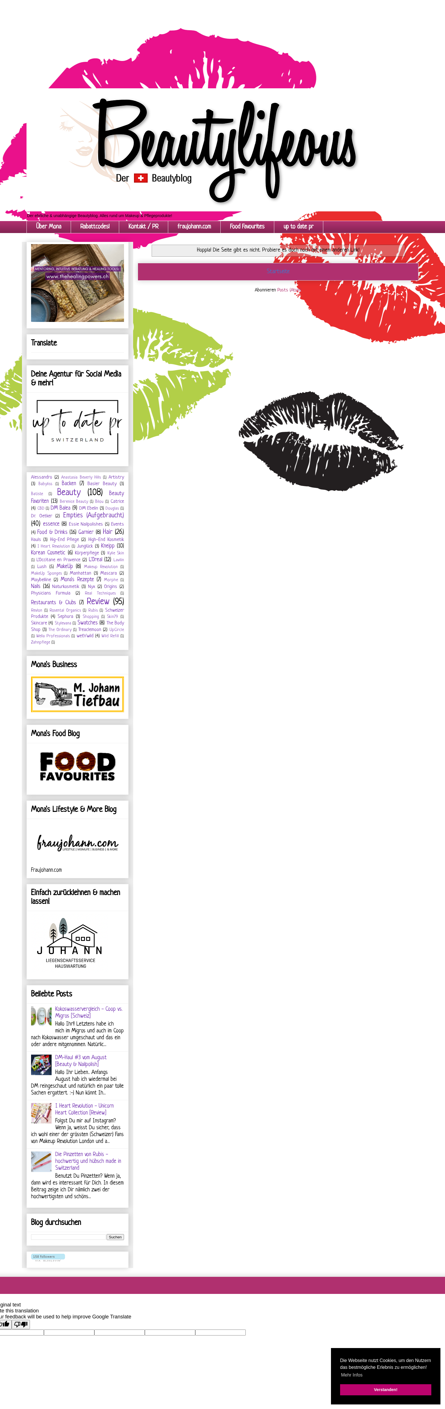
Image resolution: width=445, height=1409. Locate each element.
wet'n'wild (85, 636)
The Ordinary (60, 630)
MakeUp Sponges (46, 573)
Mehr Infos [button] (352, 1375)
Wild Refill (110, 636)
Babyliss (45, 484)
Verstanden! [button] (385, 1389)
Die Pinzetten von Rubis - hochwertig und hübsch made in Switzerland (88, 1161)
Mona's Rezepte (77, 580)
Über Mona (48, 227)
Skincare (39, 623)
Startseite (278, 271)
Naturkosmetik (65, 586)
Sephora (65, 616)
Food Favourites (247, 227)
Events (117, 524)
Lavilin (118, 560)
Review (98, 602)
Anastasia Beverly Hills (81, 477)
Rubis (93, 610)
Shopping (91, 616)
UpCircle (116, 630)
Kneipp (108, 546)
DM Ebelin (88, 508)
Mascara (108, 573)
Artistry (116, 477)
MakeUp (65, 567)
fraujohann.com (194, 227)
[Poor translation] (21, 1324)
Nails (35, 587)
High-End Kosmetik (106, 539)
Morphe (111, 580)
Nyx (91, 586)
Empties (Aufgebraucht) (93, 515)
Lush (41, 566)
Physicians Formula (50, 593)
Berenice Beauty (74, 501)
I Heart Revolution (54, 546)
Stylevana (63, 623)
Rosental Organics (65, 610)
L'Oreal (95, 560)
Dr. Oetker (41, 516)
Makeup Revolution (101, 567)
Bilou (99, 501)
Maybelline (41, 580)
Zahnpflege (40, 642)
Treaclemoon (89, 629)
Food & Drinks (52, 533)
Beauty (69, 493)
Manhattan (80, 573)
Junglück (85, 546)
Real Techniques (100, 593)
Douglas (112, 508)
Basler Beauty (102, 484)
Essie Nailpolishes (86, 524)
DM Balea (61, 508)
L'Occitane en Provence (58, 560)
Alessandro (41, 477)
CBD (40, 508)
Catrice (117, 501)
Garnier (86, 533)
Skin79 (112, 616)
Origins (110, 586)
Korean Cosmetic (48, 553)
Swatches (88, 623)
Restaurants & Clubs (53, 603)
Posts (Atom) (289, 290)
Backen (69, 484)
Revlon (36, 610)
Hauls (36, 539)
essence (51, 524)
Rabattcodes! (94, 227)
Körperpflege (87, 553)
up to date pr (299, 227)
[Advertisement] (171, 40)
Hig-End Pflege (64, 539)
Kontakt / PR (144, 227)
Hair (108, 532)
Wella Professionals (53, 636)
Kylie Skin (115, 553)
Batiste (37, 494)
